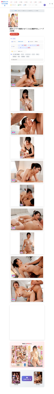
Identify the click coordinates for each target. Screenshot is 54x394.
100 (35, 2)
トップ (12, 10)
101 (26, 2)
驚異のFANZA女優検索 (4, 3)
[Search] (36, 5)
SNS (25, 4)
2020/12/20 (20, 41)
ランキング (13, 4)
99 (15, 2)
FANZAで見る (14, 34)
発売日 (19, 4)
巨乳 (40, 2)
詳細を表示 (14, 59)
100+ (20, 2)
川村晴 (15, 10)
